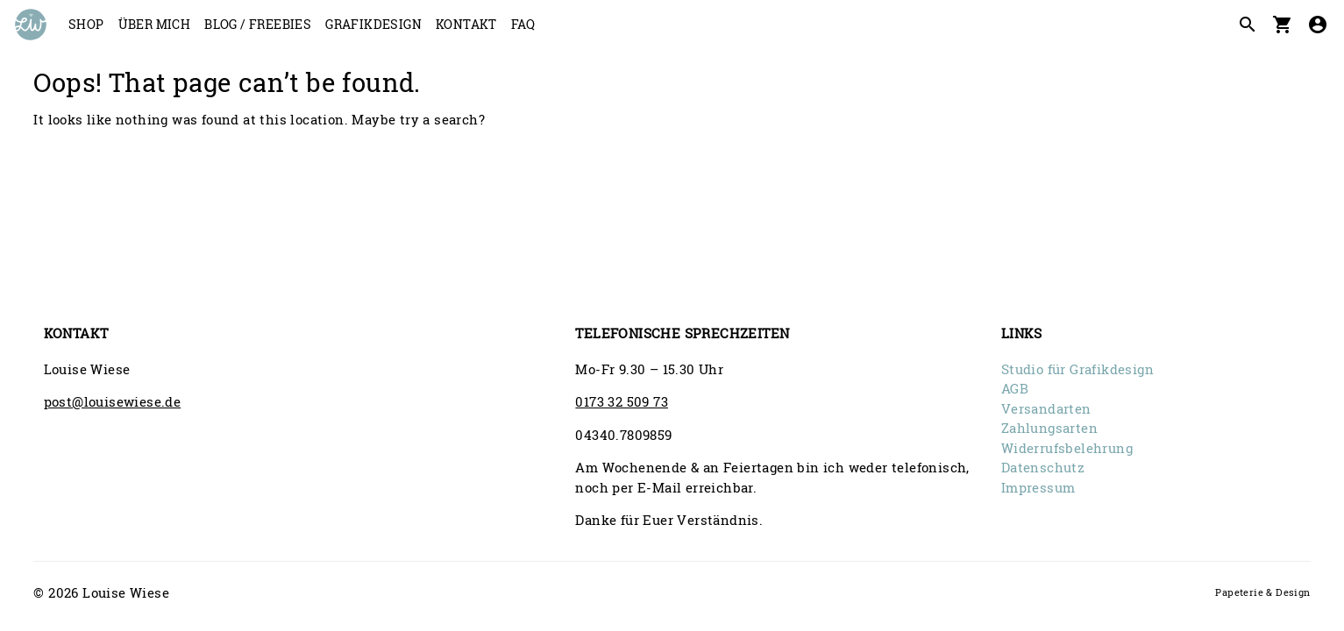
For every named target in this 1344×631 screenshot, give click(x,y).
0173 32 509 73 (621, 401)
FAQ (523, 24)
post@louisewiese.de (112, 401)
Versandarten (1046, 408)
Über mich (154, 24)
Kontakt (466, 24)
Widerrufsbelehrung (1067, 448)
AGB (1014, 388)
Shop (86, 24)
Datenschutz (1042, 467)
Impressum (1038, 487)
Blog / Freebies (257, 24)
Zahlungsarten (1049, 427)
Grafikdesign (373, 24)
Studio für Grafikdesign (1077, 369)
